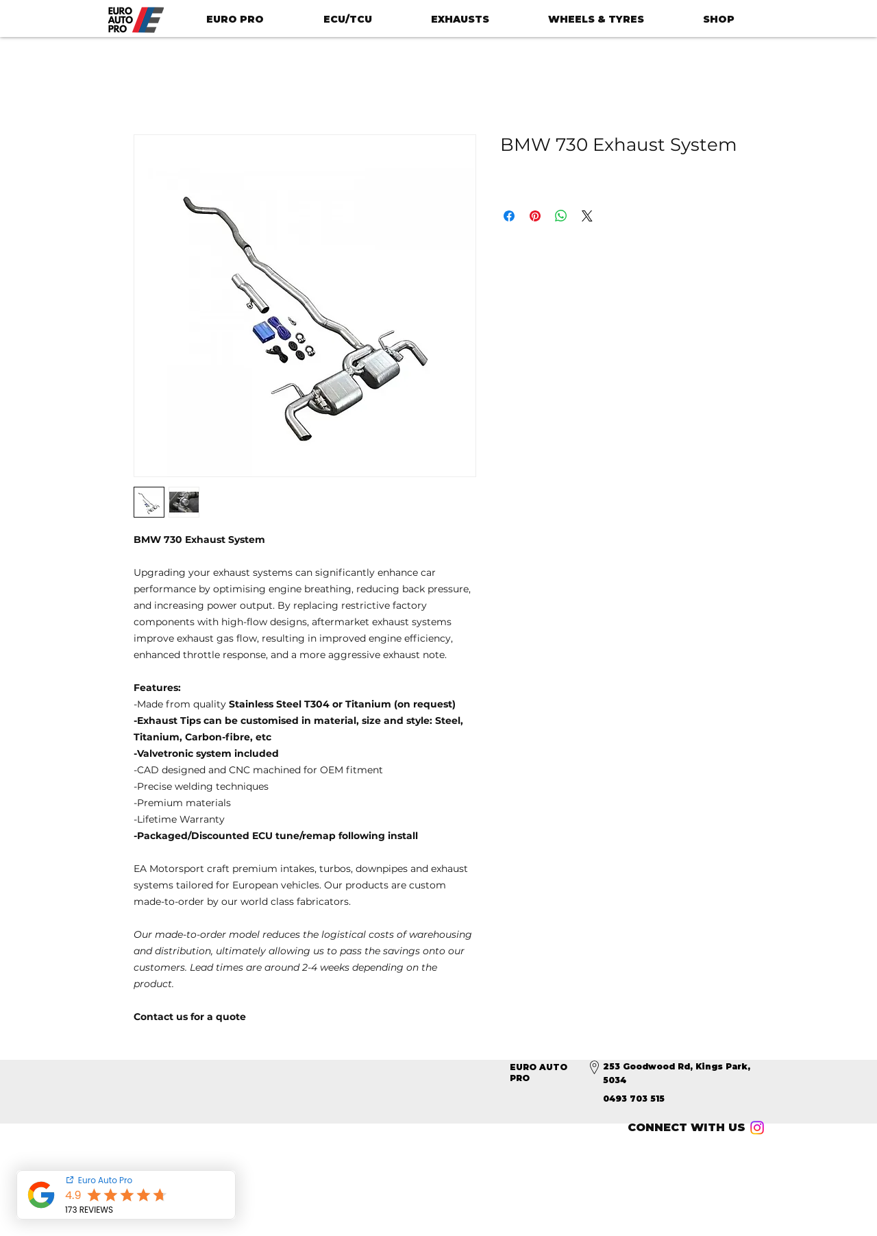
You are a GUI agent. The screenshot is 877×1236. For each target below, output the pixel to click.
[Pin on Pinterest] (535, 216)
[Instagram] (757, 1128)
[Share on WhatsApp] (561, 216)
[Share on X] (587, 216)
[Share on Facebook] (509, 216)
